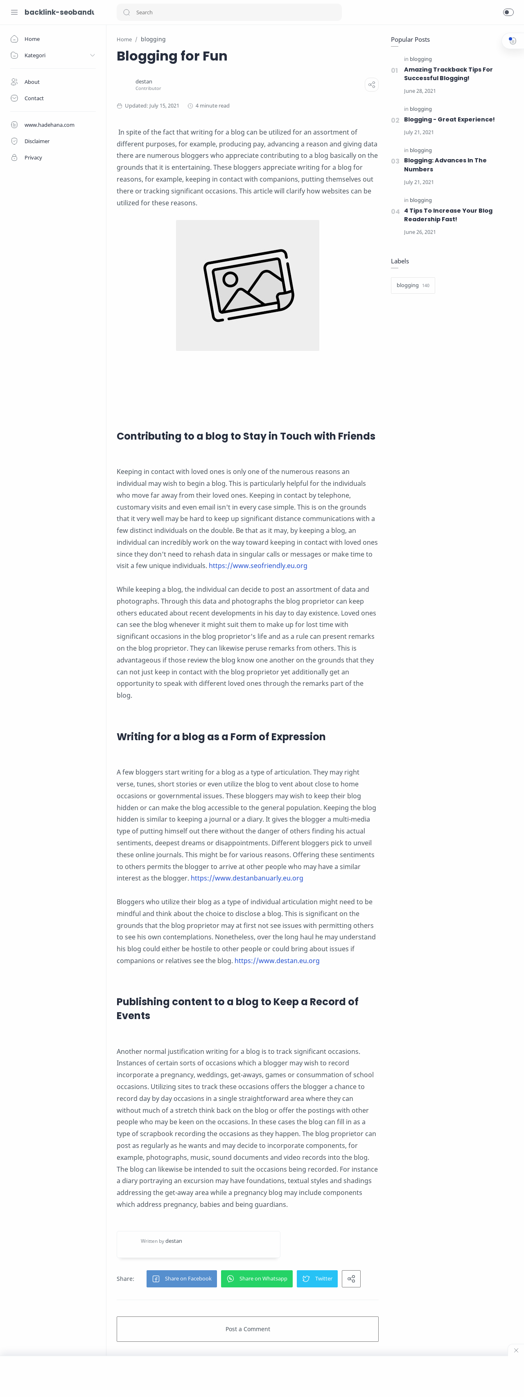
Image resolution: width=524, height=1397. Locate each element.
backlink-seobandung (59, 12)
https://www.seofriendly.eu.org (258, 565)
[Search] (229, 12)
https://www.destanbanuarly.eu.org (247, 878)
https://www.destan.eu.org (277, 960)
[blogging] (421, 59)
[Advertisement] (262, 1376)
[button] (126, 12)
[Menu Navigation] (14, 12)
